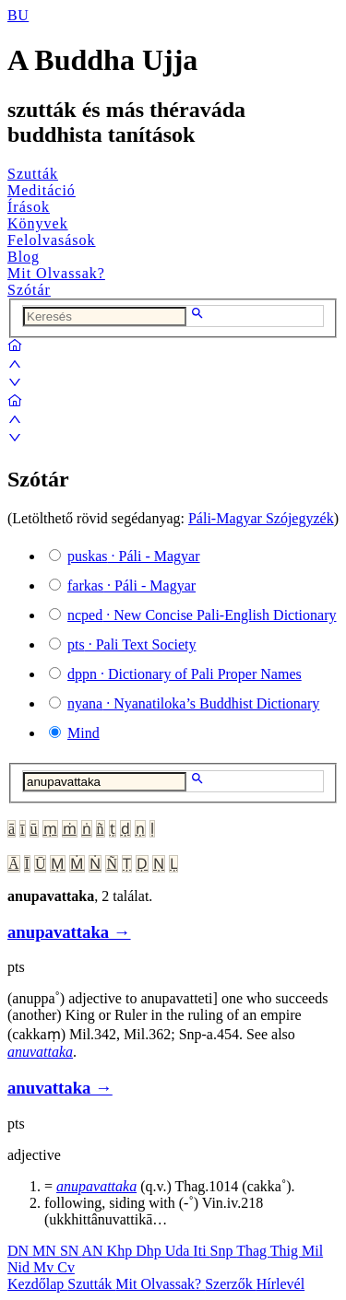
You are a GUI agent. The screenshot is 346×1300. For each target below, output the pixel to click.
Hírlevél (280, 1284)
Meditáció (41, 190)
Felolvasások (51, 240)
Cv (66, 1267)
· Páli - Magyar (133, 556)
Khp (122, 1251)
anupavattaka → (69, 932)
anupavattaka (96, 1186)
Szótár (29, 290)
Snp (223, 1251)
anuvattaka (40, 1052)
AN (93, 1251)
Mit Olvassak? (56, 273)
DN (19, 1251)
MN (46, 1251)
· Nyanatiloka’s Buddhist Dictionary (193, 703)
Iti (201, 1251)
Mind (83, 733)
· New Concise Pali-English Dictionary (202, 615)
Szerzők (231, 1284)
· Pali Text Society (131, 644)
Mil (312, 1251)
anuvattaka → (60, 1087)
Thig (286, 1251)
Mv (45, 1267)
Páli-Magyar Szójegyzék (261, 518)
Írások (28, 207)
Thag (253, 1251)
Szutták (32, 174)
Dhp (150, 1251)
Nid (20, 1267)
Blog (23, 256)
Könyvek (37, 223)
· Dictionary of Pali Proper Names (184, 674)
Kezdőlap (37, 1284)
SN (71, 1251)
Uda (179, 1251)
